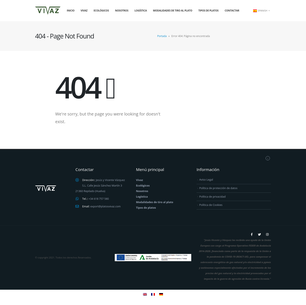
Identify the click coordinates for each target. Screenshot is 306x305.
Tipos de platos (208, 10)
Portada (162, 36)
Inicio (70, 10)
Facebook (251, 234)
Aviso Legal (206, 179)
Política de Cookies (210, 205)
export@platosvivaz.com (106, 206)
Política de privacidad (212, 196)
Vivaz (84, 10)
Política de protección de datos (218, 188)
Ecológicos (101, 10)
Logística (141, 10)
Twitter (259, 234)
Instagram (267, 234)
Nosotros (121, 10)
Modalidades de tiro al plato (172, 10)
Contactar (232, 10)
